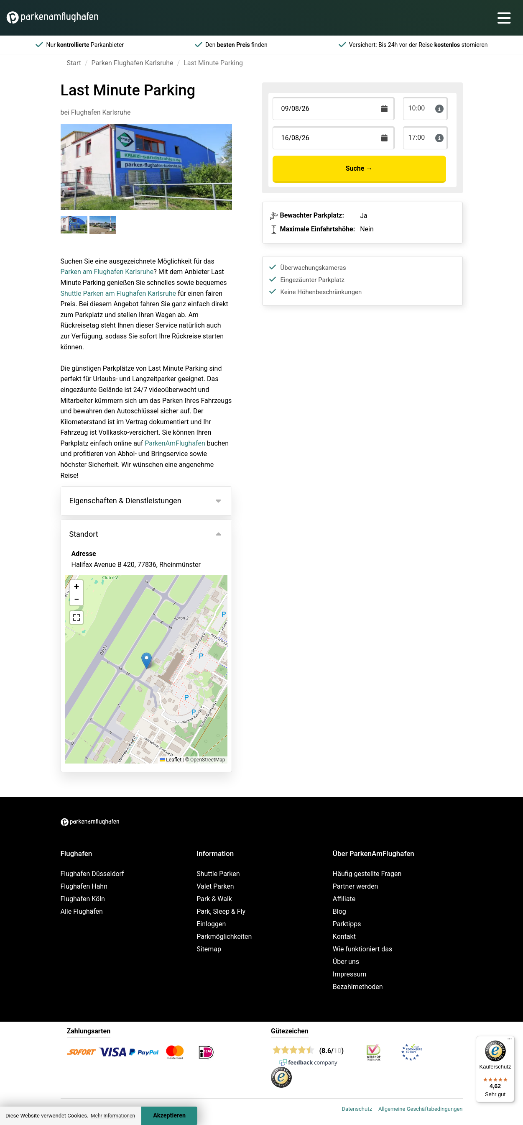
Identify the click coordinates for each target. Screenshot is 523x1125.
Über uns (346, 962)
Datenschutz (357, 1109)
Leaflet (170, 760)
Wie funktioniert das (362, 949)
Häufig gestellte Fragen (367, 874)
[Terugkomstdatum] (334, 108)
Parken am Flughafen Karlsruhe (107, 272)
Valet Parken (215, 886)
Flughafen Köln (83, 899)
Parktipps (347, 924)
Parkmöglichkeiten (224, 936)
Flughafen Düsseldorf (92, 874)
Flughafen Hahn (84, 886)
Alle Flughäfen (82, 911)
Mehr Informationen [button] (113, 1116)
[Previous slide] (69, 159)
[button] (146, 660)
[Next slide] (223, 159)
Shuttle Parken (218, 874)
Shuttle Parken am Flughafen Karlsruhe (118, 293)
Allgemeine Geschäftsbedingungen (420, 1109)
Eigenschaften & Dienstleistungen (125, 500)
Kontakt (344, 936)
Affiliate (344, 899)
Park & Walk (214, 899)
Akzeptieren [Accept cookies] (169, 1115)
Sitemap (208, 949)
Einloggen (211, 924)
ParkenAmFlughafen (175, 443)
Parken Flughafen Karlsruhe (132, 63)
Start (74, 63)
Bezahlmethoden (358, 987)
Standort (83, 534)
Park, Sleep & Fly (220, 911)
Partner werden (355, 886)
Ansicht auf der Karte (112, 610)
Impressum (350, 974)
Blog (339, 911)
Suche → (359, 168)
